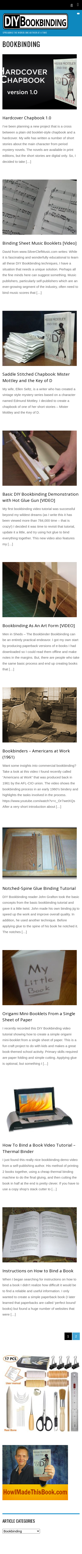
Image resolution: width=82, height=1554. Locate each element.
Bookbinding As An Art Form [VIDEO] (38, 625)
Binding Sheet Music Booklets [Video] (39, 243)
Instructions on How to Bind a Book (37, 1271)
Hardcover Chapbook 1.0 (26, 118)
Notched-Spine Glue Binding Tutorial (39, 888)
